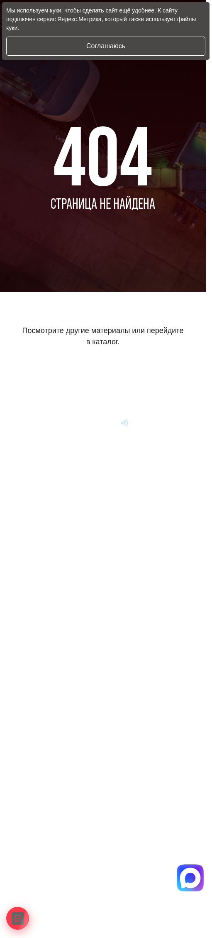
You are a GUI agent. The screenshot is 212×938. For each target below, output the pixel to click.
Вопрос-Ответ (33, 634)
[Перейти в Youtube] (125, 422)
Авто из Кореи (34, 538)
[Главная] (28, 422)
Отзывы (26, 653)
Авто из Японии (36, 557)
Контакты (28, 672)
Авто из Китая (34, 576)
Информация (33, 615)
